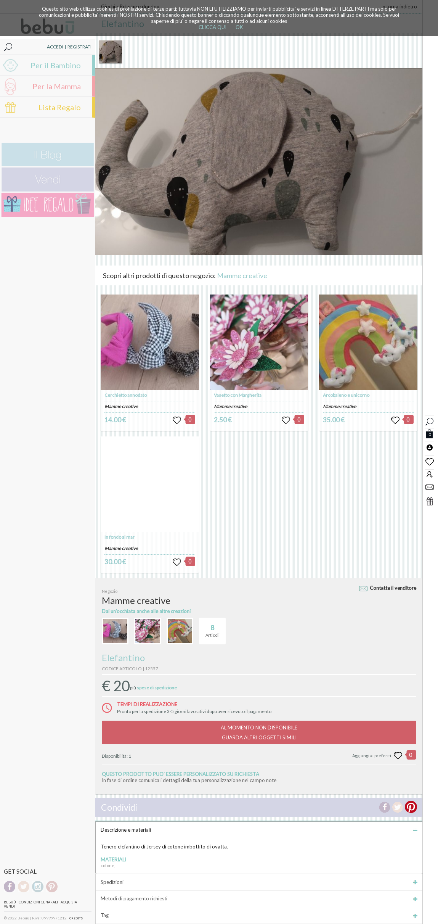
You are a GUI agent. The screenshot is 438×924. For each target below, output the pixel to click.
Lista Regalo (60, 107)
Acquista (69, 902)
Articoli (212, 627)
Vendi (9, 906)
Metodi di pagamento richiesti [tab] (259, 898)
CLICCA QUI (212, 27)
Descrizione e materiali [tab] (259, 830)
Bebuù (10, 902)
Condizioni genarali (38, 902)
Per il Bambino (55, 65)
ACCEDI (55, 47)
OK (239, 27)
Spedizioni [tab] (259, 882)
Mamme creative (242, 275)
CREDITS (76, 918)
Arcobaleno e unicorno (346, 395)
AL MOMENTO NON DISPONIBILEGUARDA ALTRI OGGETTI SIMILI (259, 732)
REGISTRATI (79, 47)
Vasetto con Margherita (238, 395)
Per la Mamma (56, 86)
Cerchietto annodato (125, 395)
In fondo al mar (119, 537)
